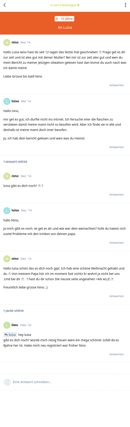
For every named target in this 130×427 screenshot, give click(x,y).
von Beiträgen (65, 5)
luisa (12, 335)
